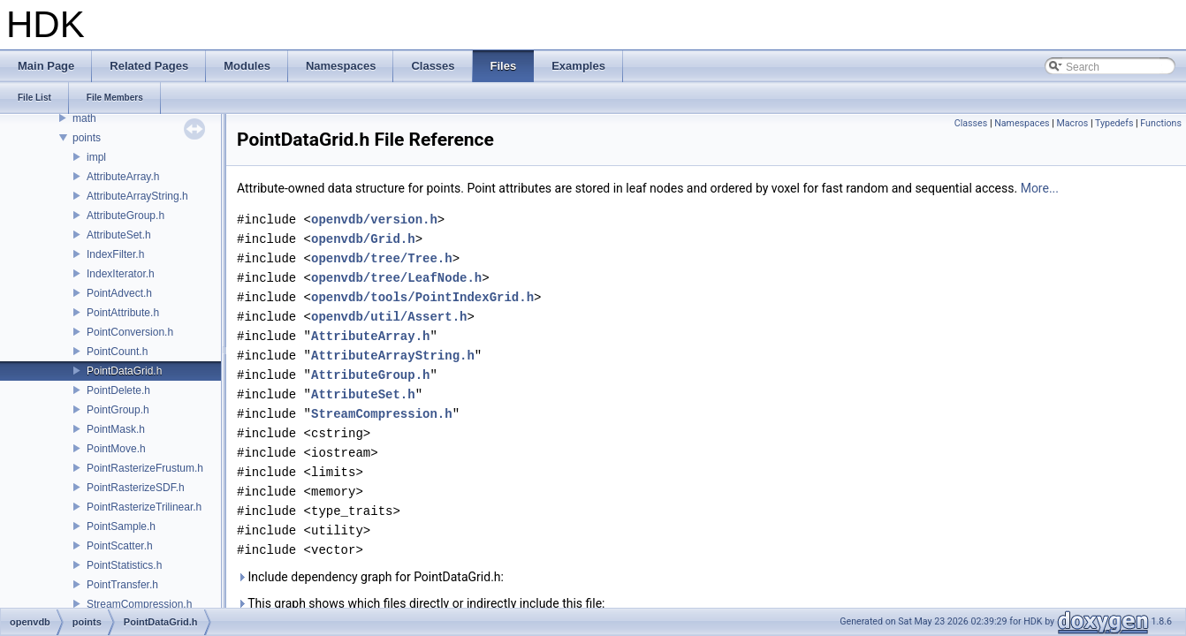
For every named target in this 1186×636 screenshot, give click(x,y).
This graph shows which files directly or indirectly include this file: (421, 603)
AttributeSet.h (119, 235)
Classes (970, 123)
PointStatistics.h (124, 565)
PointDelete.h (118, 390)
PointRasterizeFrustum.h (145, 468)
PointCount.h (117, 351)
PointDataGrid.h (124, 371)
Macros (1072, 123)
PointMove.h (116, 449)
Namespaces (1021, 123)
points (86, 138)
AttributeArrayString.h (137, 196)
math (84, 118)
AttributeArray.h (123, 176)
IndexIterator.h (121, 274)
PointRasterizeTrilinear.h (144, 507)
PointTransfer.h (122, 585)
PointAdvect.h (119, 293)
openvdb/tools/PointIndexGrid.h (422, 297)
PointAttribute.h (123, 313)
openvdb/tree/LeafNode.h (396, 277)
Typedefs (1114, 123)
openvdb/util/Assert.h (389, 316)
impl (96, 157)
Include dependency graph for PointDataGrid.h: (370, 577)
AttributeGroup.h (125, 215)
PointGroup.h (118, 410)
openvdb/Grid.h (363, 239)
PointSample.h (121, 526)
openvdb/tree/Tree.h (381, 258)
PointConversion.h (130, 332)
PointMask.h (116, 429)
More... (1040, 188)
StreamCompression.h (139, 604)
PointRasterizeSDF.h (136, 487)
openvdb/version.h (374, 219)
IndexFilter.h (115, 254)
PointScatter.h (120, 546)
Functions (1161, 123)
